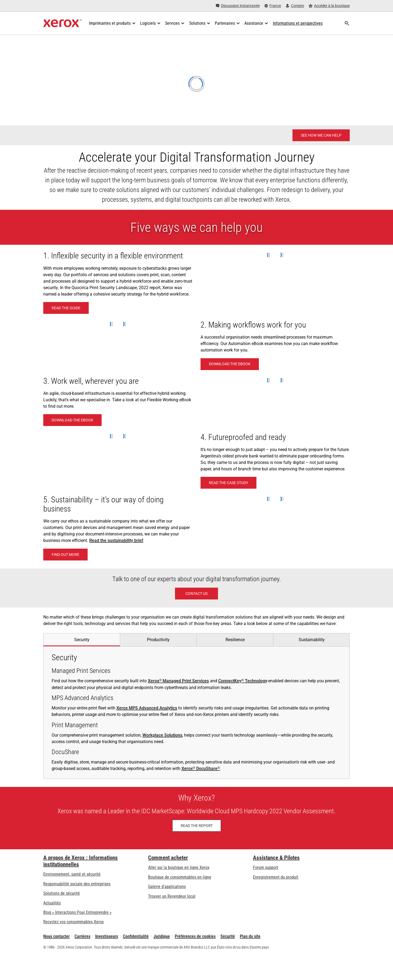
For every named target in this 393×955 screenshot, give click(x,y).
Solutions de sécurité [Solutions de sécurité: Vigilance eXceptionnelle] (61, 893)
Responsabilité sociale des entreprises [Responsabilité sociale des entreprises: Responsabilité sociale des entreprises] (76, 883)
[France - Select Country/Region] (273, 6)
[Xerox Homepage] (62, 23)
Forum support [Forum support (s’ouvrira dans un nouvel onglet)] (265, 867)
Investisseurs (106, 936)
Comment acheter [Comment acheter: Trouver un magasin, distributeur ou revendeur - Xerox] (168, 857)
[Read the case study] (228, 483)
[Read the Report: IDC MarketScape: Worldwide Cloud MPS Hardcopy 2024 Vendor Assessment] (196, 826)
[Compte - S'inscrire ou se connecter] (295, 6)
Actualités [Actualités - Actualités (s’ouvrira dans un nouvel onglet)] (52, 903)
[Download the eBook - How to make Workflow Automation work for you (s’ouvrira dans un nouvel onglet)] (230, 364)
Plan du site (250, 936)
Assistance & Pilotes (276, 857)
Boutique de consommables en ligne (179, 877)
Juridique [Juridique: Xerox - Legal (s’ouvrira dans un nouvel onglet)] (161, 936)
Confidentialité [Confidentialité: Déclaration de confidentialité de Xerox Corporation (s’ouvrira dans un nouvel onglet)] (136, 936)
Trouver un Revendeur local (171, 896)
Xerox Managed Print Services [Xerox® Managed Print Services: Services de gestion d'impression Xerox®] (178, 680)
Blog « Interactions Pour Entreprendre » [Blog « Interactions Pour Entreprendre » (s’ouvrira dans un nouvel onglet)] (77, 912)
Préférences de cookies (195, 936)
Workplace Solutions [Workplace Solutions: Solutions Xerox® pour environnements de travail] (162, 735)
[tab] (81, 639)
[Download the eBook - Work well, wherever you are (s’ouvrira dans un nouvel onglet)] (72, 420)
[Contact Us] (196, 593)
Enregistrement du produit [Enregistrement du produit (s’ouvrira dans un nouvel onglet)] (275, 877)
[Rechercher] (347, 23)
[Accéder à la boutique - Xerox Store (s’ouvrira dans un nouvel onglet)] (329, 6)
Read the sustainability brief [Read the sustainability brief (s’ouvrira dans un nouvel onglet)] (116, 540)
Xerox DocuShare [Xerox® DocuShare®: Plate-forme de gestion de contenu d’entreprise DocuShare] (200, 768)
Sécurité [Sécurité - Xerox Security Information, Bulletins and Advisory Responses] (227, 936)
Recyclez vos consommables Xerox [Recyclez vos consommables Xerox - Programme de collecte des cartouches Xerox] (73, 921)
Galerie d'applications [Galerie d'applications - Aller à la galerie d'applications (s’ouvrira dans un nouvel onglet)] (167, 886)
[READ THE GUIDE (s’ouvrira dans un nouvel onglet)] (66, 308)
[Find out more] (65, 554)
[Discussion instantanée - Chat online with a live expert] (238, 6)
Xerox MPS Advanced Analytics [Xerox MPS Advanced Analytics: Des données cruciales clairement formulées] (146, 708)
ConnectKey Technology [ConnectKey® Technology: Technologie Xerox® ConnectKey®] (242, 680)
